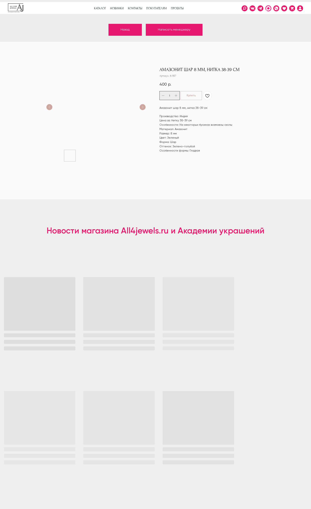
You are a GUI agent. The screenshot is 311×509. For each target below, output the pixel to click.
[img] (300, 8)
